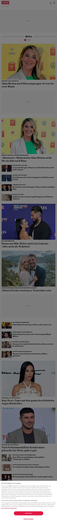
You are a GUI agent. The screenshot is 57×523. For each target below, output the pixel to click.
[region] (28, 502)
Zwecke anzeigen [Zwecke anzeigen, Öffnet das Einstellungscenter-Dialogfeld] (28, 519)
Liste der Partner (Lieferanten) (9, 508)
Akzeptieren (28, 513)
